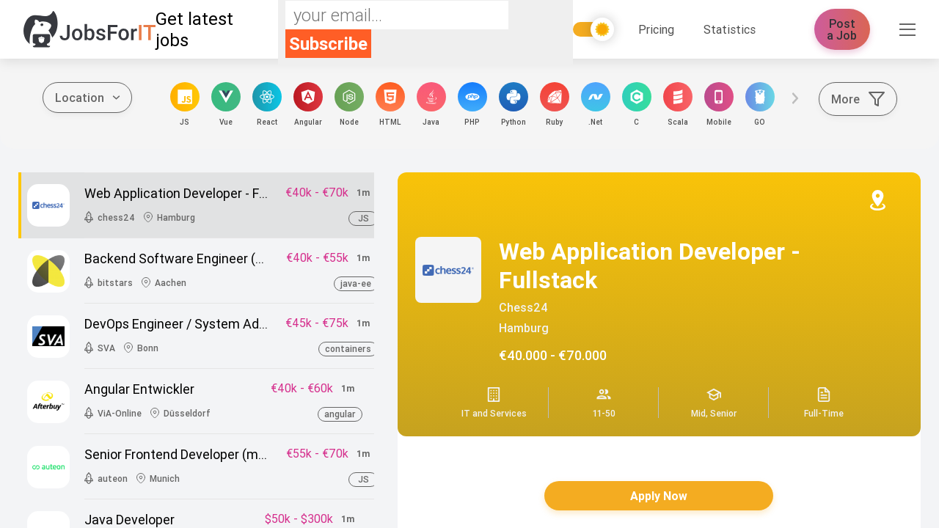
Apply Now (658, 495)
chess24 (523, 307)
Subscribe (328, 43)
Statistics (730, 29)
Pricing (656, 29)
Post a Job (842, 29)
